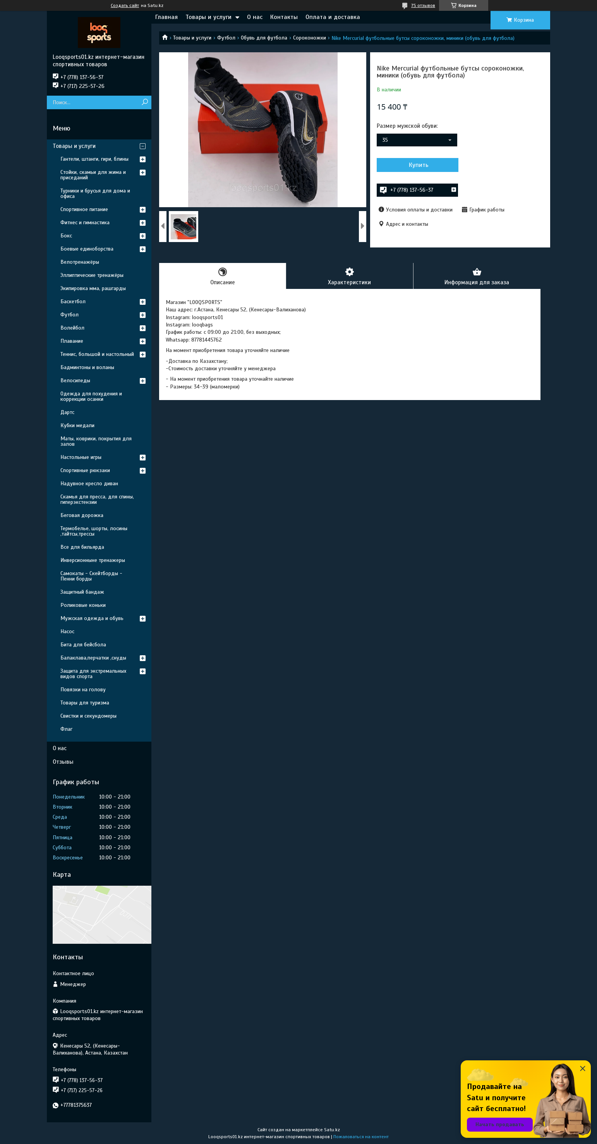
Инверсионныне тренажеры (92, 560)
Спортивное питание (84, 209)
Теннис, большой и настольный (97, 354)
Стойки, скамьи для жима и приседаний (93, 175)
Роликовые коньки (83, 605)
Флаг (66, 729)
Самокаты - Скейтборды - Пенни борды (91, 576)
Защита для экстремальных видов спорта (93, 674)
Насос (67, 631)
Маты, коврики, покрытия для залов (96, 441)
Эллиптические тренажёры (92, 275)
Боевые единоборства (86, 249)
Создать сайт (125, 5)
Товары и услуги (208, 17)
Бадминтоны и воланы (87, 367)
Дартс (67, 412)
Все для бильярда (82, 547)
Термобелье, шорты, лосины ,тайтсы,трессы (93, 531)
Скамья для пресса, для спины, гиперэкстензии (97, 499)
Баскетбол (73, 301)
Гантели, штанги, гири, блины (94, 159)
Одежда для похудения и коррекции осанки (91, 396)
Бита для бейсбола (83, 644)
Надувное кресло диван (89, 483)
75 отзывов (423, 5)
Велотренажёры (79, 262)
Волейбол (72, 328)
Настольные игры (80, 457)
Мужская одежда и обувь (92, 618)
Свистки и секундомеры (88, 716)
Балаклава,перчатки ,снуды (93, 657)
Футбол (226, 37)
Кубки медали (77, 425)
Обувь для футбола (264, 37)
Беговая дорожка (81, 515)
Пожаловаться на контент (361, 1136)
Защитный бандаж (82, 592)
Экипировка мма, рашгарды (93, 288)
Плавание (71, 341)
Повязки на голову (83, 689)
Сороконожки (309, 37)
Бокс (66, 235)
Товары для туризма (84, 702)
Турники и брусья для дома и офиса (95, 193)
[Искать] (144, 102)
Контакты (284, 17)
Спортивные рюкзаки (85, 470)
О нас (254, 17)
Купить (418, 165)
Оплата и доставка (332, 17)
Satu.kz (332, 1129)
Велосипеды (75, 380)
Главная (166, 17)
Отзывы (63, 761)
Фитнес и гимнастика (85, 222)
